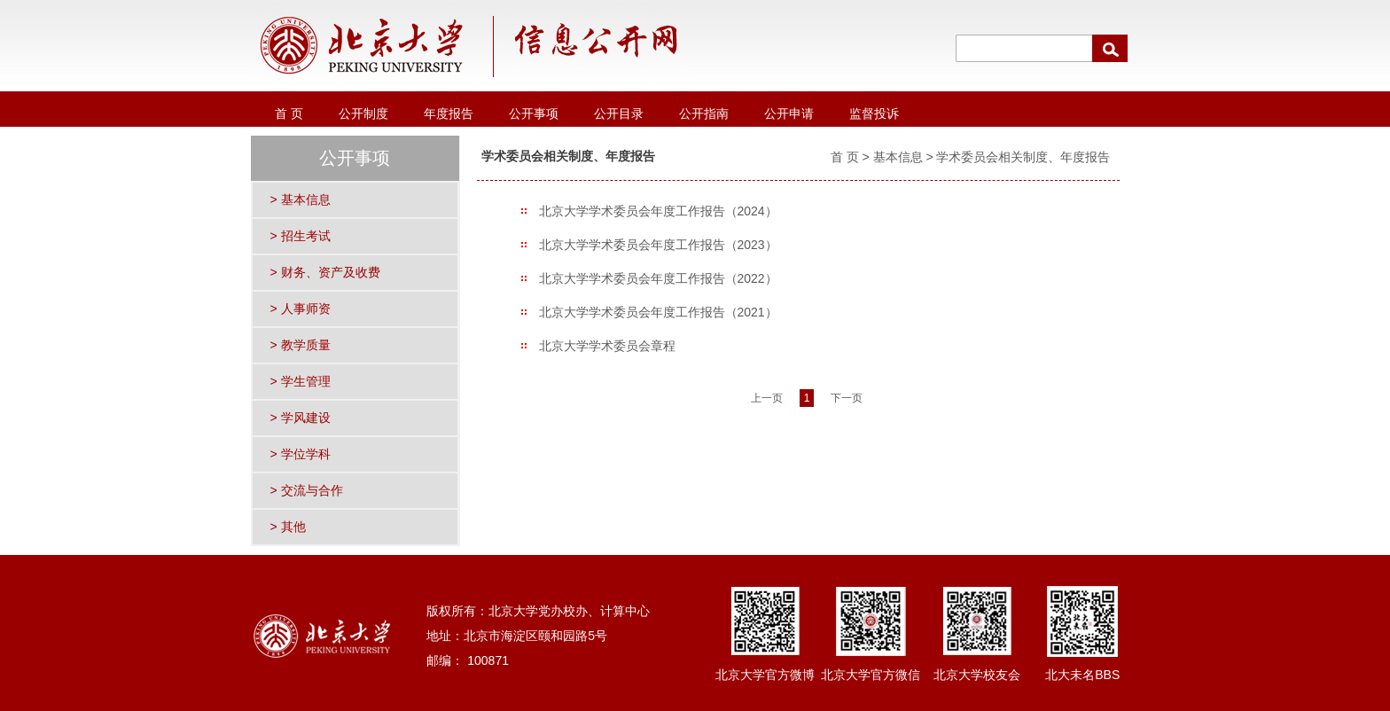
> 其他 (288, 527)
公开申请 (789, 113)
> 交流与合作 (306, 490)
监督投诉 (874, 113)
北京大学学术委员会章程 (607, 346)
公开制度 (363, 113)
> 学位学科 (300, 454)
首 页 (289, 113)
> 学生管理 (300, 381)
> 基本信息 (300, 199)
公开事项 (533, 113)
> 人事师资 (300, 308)
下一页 (847, 398)
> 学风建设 (300, 417)
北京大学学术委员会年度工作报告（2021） (658, 312)
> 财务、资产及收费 (325, 272)
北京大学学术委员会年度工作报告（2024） (658, 211)
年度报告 (448, 113)
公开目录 (619, 113)
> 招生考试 (300, 236)
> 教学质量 (300, 345)
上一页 (767, 398)
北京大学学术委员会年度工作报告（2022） (658, 278)
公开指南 (704, 113)
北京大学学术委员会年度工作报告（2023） (658, 245)
